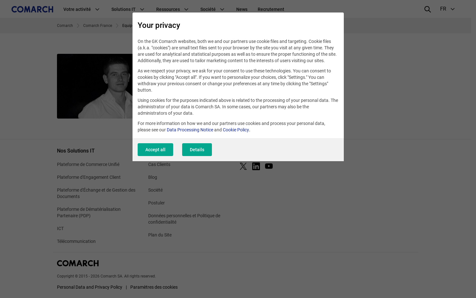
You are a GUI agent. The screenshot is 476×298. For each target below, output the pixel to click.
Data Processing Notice (190, 129)
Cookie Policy (236, 129)
